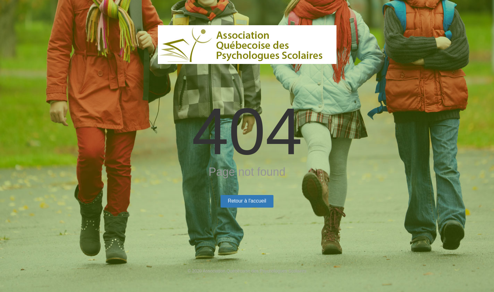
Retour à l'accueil (247, 200)
